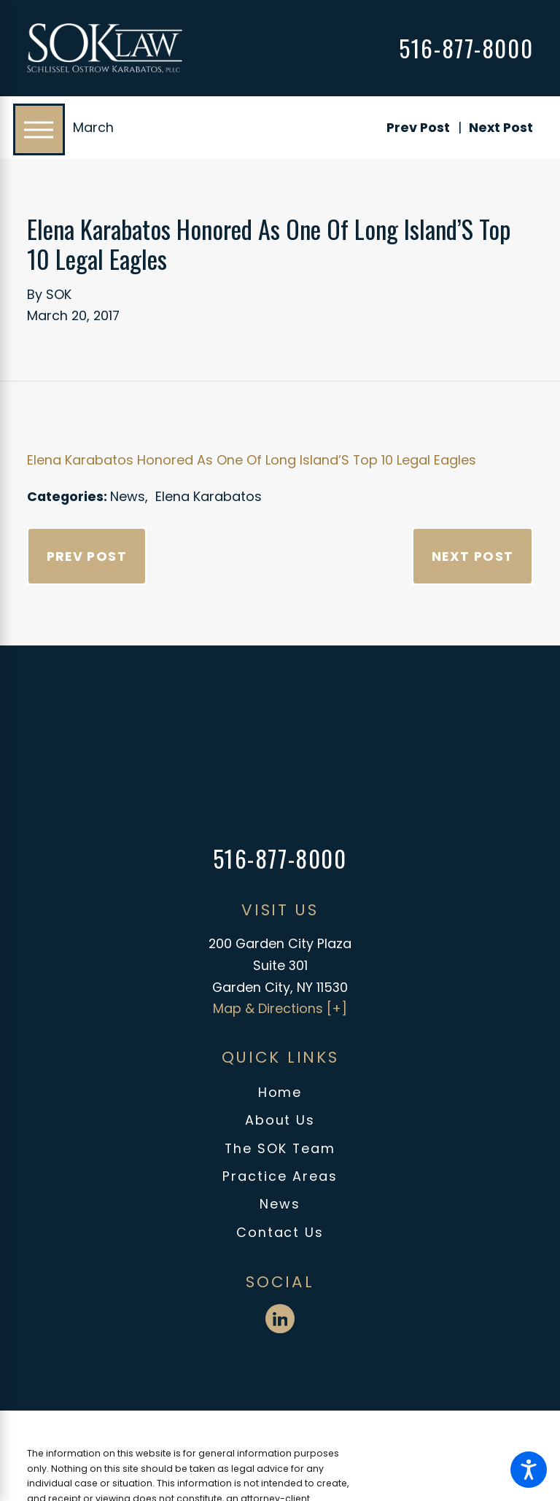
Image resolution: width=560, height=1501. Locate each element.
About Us (280, 1120)
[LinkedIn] (280, 1318)
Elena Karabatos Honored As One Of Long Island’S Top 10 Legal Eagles (251, 460)
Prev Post (87, 556)
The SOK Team (280, 1148)
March (93, 127)
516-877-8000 (466, 48)
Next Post (473, 556)
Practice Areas (280, 1176)
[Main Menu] (39, 129)
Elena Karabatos (208, 496)
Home (280, 1092)
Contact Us (280, 1232)
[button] (528, 1469)
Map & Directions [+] (280, 1008)
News (127, 496)
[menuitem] (280, 1092)
